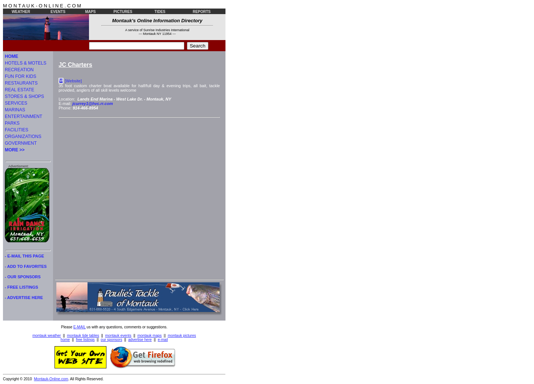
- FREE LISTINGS (21, 287)
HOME (11, 56)
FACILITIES (16, 129)
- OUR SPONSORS (23, 277)
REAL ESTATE (19, 89)
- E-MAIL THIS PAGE (24, 256)
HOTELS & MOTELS (25, 63)
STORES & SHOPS (24, 96)
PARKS (12, 123)
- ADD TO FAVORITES (26, 266)
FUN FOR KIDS (20, 76)
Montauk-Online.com (51, 379)
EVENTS (57, 12)
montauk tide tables (83, 336)
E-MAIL (79, 327)
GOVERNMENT (21, 143)
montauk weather (46, 336)
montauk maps (149, 336)
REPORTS (202, 12)
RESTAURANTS (21, 83)
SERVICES (16, 103)
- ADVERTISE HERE (24, 297)
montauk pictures (182, 336)
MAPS (90, 12)
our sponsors (111, 340)
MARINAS (15, 109)
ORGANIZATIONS (23, 136)
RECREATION (19, 69)
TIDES (160, 12)
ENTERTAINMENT (23, 116)
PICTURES (122, 12)
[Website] (73, 81)
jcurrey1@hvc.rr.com (92, 103)
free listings (85, 340)
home (65, 340)
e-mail (163, 340)
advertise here (140, 340)
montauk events (118, 336)
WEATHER (20, 12)
